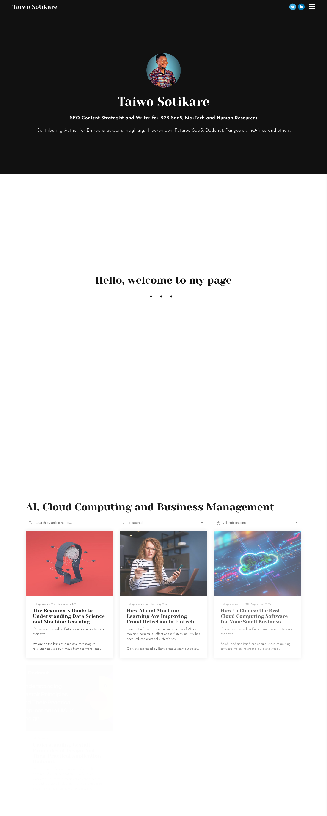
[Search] (69, 522)
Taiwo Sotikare (35, 6)
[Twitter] (292, 6)
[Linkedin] (301, 6)
